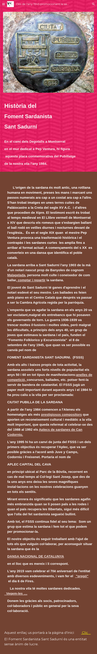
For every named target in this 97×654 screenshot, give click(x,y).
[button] (3, 4)
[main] (48, 116)
